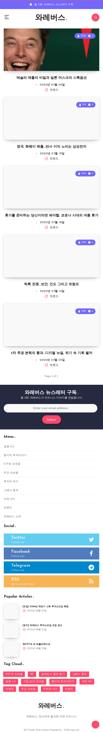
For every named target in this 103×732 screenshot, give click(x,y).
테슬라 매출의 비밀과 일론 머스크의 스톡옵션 (52, 78)
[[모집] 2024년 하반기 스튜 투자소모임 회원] (11, 611)
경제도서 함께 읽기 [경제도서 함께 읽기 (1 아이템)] (53, 674)
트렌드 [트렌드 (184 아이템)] (69, 689)
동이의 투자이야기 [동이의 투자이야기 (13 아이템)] (63, 681)
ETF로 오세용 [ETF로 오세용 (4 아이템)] (14, 674)
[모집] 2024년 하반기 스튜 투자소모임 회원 (46, 607)
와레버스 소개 (12, 516)
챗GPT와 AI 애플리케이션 (36, 644)
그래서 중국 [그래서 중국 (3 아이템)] (79, 674)
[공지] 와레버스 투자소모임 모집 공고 (42, 625)
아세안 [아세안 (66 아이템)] (9, 689)
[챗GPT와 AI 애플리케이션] (11, 649)
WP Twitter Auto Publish (36, 730)
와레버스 (51, 18)
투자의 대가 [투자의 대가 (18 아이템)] (50, 689)
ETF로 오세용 (12, 464)
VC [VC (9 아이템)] (32, 674)
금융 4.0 (9, 446)
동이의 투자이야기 (15, 455)
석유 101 (9, 499)
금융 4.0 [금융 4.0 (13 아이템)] (10, 681)
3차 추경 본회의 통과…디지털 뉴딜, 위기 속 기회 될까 (51, 353)
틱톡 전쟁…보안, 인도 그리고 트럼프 (51, 284)
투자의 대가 (11, 481)
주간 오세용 (11, 472)
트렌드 (54, 90)
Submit (51, 420)
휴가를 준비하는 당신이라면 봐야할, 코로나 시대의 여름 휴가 (51, 215)
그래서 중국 (11, 490)
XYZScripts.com (71, 730)
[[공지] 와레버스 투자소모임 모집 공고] (11, 630)
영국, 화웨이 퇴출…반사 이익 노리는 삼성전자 (51, 147)
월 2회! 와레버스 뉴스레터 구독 (53, 4)
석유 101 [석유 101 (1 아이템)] (87, 681)
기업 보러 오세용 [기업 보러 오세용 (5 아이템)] (33, 681)
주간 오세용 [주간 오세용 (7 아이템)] (28, 689)
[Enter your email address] (50, 408)
